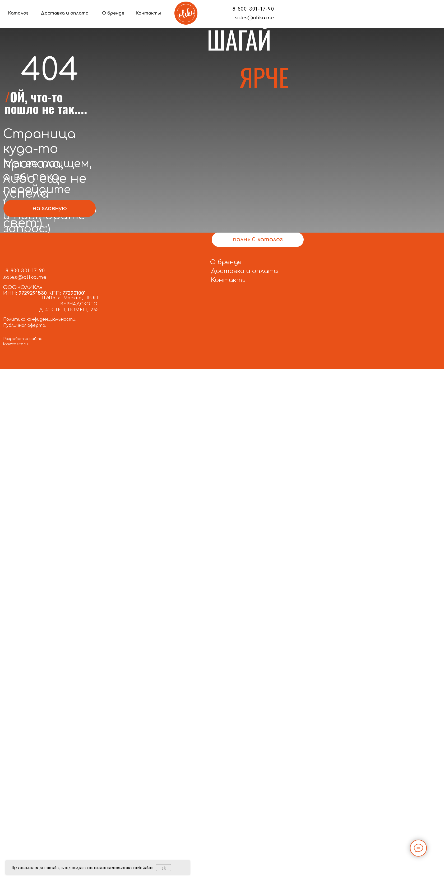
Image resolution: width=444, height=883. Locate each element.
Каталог (18, 13)
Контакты (148, 13)
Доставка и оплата (65, 13)
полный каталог (258, 239)
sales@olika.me (254, 17)
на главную (50, 208)
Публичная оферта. (24, 325)
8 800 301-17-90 (253, 9)
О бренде (113, 13)
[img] (185, 13)
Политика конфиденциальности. (39, 319)
